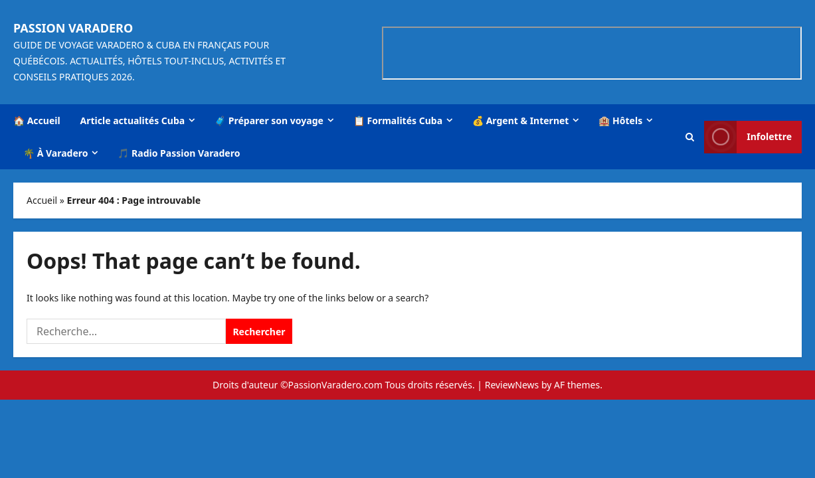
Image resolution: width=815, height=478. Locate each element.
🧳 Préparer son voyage (269, 120)
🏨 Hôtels (620, 120)
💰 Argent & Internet (520, 120)
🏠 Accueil (36, 120)
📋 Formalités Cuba (397, 120)
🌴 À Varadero (55, 153)
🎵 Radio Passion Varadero (179, 153)
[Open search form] (689, 136)
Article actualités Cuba (132, 120)
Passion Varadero (73, 28)
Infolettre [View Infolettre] (748, 136)
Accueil (42, 200)
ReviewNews (512, 384)
